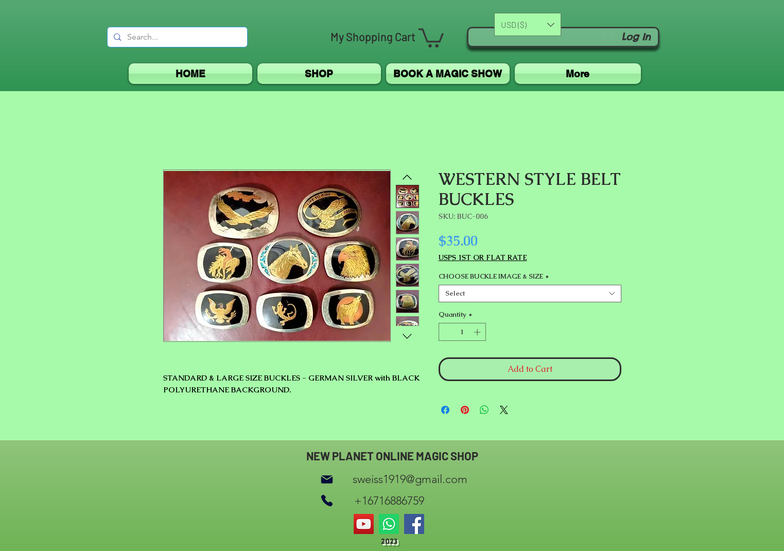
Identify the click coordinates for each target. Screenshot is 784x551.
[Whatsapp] (389, 524)
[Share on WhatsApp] (484, 410)
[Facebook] (414, 524)
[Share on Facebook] (445, 410)
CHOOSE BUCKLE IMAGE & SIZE (494, 276)
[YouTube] (364, 524)
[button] (431, 36)
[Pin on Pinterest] (465, 410)
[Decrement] (446, 332)
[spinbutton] (462, 332)
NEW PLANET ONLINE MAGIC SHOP (392, 455)
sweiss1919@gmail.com (410, 479)
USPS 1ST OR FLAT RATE (483, 257)
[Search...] (176, 37)
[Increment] (478, 332)
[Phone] (327, 501)
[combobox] (530, 293)
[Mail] (327, 479)
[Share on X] (504, 410)
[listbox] (527, 24)
